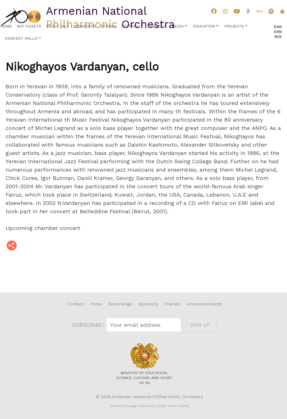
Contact (75, 304)
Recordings (120, 304)
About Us (56, 26)
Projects (234, 26)
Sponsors (148, 304)
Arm (278, 32)
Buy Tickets (29, 26)
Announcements (204, 304)
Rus (278, 37)
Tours (155, 26)
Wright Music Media (172, 406)
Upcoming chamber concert (43, 228)
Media (177, 26)
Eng (278, 27)
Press (96, 304)
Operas (108, 26)
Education (204, 26)
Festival (130, 26)
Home (6, 26)
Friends (172, 304)
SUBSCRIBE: (89, 325)
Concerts (85, 26)
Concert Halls (21, 38)
